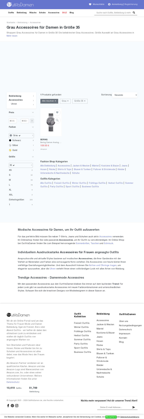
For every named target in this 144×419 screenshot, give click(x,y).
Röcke (52, 169)
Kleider (121, 169)
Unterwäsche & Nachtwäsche (55, 173)
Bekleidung (22, 13)
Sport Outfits (72, 187)
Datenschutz (13, 382)
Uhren (14, 104)
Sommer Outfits (82, 340)
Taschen (95, 243)
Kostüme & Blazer (110, 166)
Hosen (43, 169)
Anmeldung (117, 4)
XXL (11, 195)
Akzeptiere (111, 417)
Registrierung (130, 4)
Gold (14, 150)
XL (10, 190)
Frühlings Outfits (97, 183)
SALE (64, 13)
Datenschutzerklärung (129, 417)
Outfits (11, 13)
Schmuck (108, 243)
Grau (17, 135)
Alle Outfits (46, 183)
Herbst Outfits (115, 183)
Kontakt (123, 338)
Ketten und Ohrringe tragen (103, 265)
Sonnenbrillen (82, 243)
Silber (15, 145)
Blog (72, 13)
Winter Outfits (79, 183)
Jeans (124, 166)
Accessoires (53, 13)
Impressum (124, 334)
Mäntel (95, 166)
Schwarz (16, 140)
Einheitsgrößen (16, 200)
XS (10, 170)
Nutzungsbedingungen (130, 326)
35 (13, 165)
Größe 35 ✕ (80, 101)
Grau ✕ (65, 101)
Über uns (123, 321)
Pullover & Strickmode (104, 169)
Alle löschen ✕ (49, 101)
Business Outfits (90, 187)
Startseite (11, 23)
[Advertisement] (72, 71)
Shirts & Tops (64, 169)
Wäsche (32, 13)
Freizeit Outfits (62, 183)
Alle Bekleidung (47, 166)
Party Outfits (56, 187)
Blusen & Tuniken (82, 169)
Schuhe (42, 13)
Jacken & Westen (81, 166)
